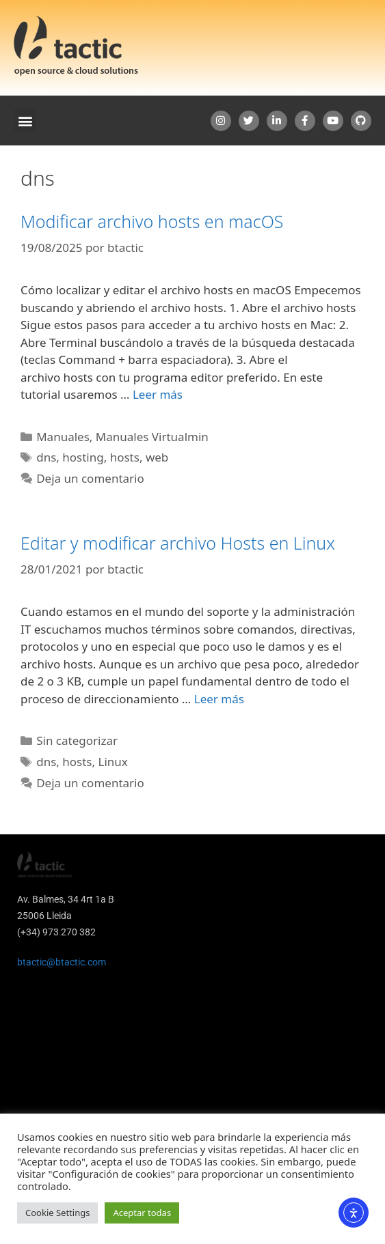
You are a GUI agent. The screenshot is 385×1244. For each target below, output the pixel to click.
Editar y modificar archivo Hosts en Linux (178, 542)
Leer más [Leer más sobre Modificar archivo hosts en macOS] (158, 394)
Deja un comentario (90, 478)
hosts (125, 457)
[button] (25, 120)
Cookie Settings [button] (57, 1212)
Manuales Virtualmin (152, 436)
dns (46, 457)
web (157, 457)
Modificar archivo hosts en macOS (152, 221)
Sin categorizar (77, 740)
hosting (82, 457)
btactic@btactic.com (61, 962)
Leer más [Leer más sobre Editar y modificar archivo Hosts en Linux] (219, 699)
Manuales (63, 436)
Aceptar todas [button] (142, 1212)
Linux (112, 761)
